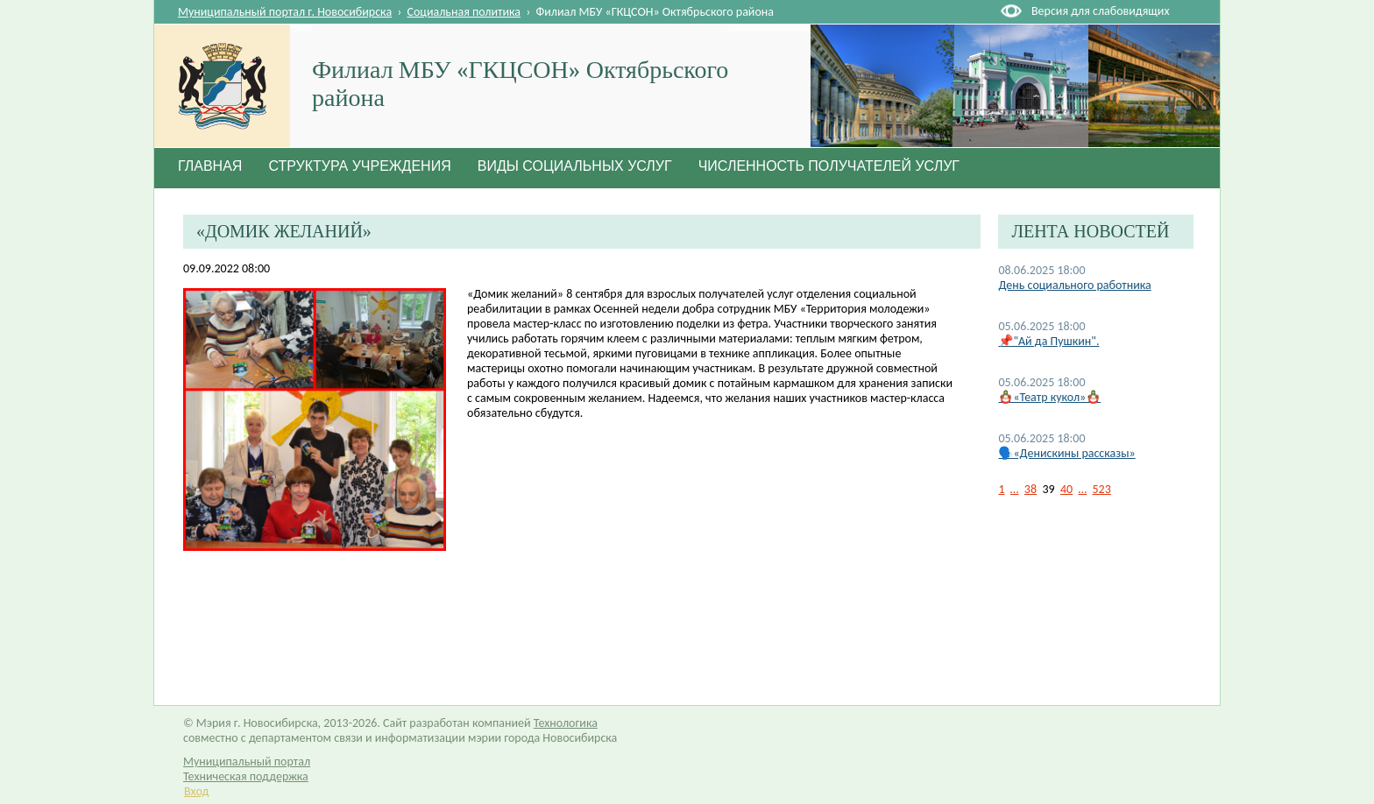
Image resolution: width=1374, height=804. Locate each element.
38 (1030, 489)
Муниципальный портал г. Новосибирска (285, 11)
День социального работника (1074, 285)
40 (1066, 489)
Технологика (566, 723)
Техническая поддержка (245, 776)
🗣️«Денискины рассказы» (1066, 453)
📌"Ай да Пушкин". (1048, 341)
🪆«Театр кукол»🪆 (1049, 397)
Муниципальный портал (246, 761)
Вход (196, 791)
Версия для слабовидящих (1100, 11)
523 (1102, 489)
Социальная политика (464, 11)
